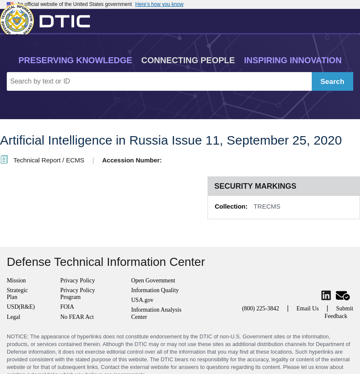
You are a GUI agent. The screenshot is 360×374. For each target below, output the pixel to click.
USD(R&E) (21, 307)
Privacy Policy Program (77, 293)
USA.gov (142, 300)
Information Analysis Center (156, 313)
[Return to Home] (48, 19)
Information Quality (155, 290)
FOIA (67, 307)
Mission (16, 280)
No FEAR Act (77, 317)
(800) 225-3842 (260, 308)
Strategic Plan (17, 293)
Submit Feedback (338, 312)
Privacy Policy (77, 280)
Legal (13, 317)
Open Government (153, 280)
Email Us (307, 308)
